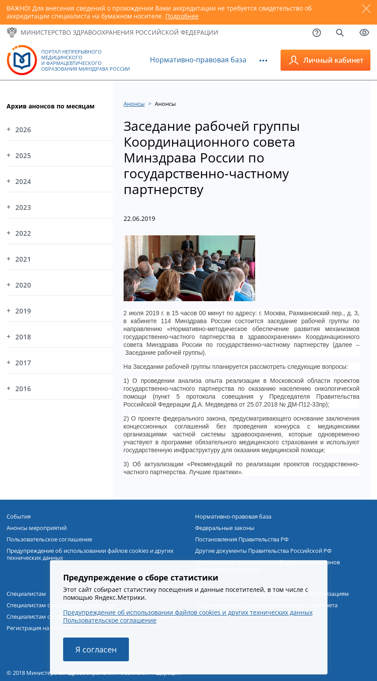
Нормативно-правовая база (198, 60)
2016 (23, 388)
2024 (23, 181)
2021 (23, 259)
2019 (23, 310)
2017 (23, 362)
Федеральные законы (224, 528)
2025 (23, 155)
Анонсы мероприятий (37, 528)
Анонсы (134, 104)
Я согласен (96, 649)
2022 (23, 233)
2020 (23, 285)
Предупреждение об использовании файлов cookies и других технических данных (90, 554)
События (19, 516)
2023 (23, 207)
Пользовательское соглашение (49, 539)
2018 (23, 336)
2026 (23, 129)
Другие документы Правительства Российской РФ (263, 551)
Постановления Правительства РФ (241, 539)
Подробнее (182, 16)
